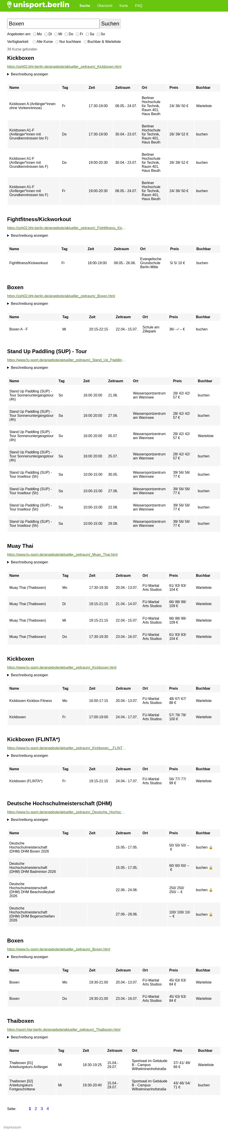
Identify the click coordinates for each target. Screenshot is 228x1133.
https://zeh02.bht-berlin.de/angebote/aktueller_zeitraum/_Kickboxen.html (64, 66)
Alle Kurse (43, 42)
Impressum (12, 1127)
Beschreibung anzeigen (29, 74)
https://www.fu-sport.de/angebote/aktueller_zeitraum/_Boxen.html (58, 949)
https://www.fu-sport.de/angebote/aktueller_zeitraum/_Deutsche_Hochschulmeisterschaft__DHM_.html (66, 812)
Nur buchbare (68, 42)
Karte (124, 6)
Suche (84, 6)
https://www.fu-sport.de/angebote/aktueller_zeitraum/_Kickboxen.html (61, 667)
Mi (58, 34)
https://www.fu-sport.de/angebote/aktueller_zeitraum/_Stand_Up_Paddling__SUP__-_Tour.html (66, 360)
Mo (37, 34)
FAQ (138, 6)
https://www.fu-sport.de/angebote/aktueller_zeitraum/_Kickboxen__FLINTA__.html (66, 748)
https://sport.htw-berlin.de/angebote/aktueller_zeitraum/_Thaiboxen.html (63, 1029)
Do (69, 34)
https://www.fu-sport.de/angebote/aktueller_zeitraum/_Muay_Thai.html (62, 554)
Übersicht (104, 6)
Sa (90, 34)
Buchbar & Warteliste (102, 42)
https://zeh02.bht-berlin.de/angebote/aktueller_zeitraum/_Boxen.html (61, 296)
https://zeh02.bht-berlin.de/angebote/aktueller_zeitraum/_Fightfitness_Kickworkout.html (66, 228)
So (101, 34)
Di (48, 34)
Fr (79, 34)
